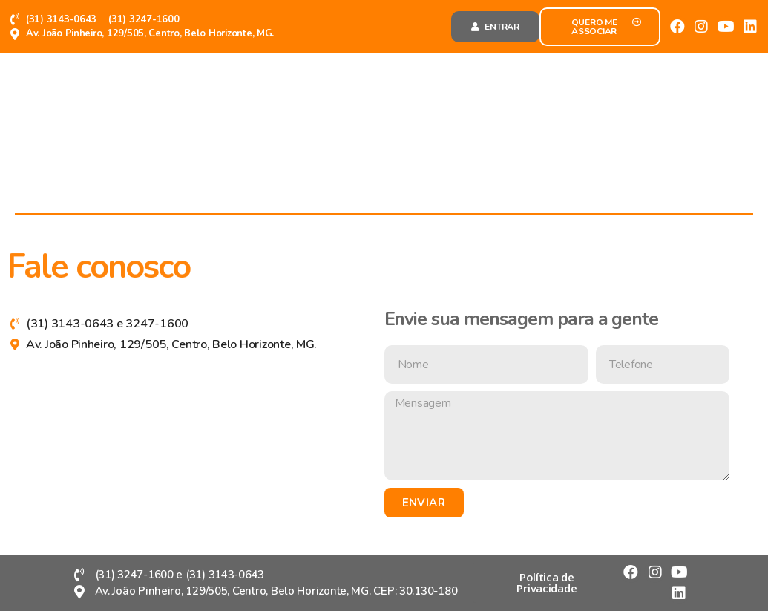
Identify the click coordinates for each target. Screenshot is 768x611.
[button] (495, 26)
